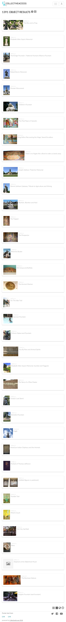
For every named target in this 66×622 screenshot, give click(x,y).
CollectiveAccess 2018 (16, 620)
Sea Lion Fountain (19, 317)
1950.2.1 (13, 511)
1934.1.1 (13, 445)
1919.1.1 (13, 184)
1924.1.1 (13, 331)
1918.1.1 (21, 168)
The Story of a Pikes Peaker (27, 382)
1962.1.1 (20, 592)
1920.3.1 (13, 249)
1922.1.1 (13, 298)
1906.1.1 (13, 37)
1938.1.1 (13, 462)
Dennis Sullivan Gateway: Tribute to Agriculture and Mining (31, 186)
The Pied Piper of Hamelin (28, 121)
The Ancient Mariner (25, 284)
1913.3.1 (27, 151)
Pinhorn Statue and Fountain (21, 333)
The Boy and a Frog (30, 23)
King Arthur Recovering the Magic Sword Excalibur (35, 137)
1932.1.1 (13, 413)
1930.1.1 (13, 396)
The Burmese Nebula (28, 578)
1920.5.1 (19, 266)
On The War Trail (16, 300)
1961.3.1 (24, 576)
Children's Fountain (25, 104)
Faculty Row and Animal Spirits (29, 349)
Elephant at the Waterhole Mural (25, 562)
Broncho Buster (16, 251)
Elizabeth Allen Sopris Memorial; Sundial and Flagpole (30, 366)
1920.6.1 (21, 282)
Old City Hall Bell (23, 529)
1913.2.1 (20, 135)
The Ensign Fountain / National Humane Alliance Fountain (30, 55)
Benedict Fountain (17, 415)
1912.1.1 (21, 102)
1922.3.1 (15, 315)
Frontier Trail (15, 496)
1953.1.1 (19, 527)
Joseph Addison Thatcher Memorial (30, 170)
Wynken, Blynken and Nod (27, 202)
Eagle (15, 431)
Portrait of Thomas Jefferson (21, 464)
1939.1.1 (21, 478)
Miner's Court (15, 513)
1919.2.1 (21, 200)
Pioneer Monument (17, 88)
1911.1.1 (13, 86)
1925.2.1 (21, 380)
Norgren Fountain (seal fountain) (29, 594)
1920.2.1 (21, 233)
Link (3, 616)
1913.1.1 (21, 119)
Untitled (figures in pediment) (28, 480)
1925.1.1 (13, 364)
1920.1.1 (13, 217)
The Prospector (23, 235)
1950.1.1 (13, 494)
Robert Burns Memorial (18, 72)
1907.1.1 (13, 53)
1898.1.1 (26, 21)
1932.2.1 (16, 429)
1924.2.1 (21, 347)
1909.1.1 (13, 70)
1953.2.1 (13, 543)
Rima (13, 545)
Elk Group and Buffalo (24, 268)
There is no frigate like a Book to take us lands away (43, 153)
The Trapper (14, 219)
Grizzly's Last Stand (17, 398)
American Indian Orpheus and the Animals (25, 447)
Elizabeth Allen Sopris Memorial (21, 39)
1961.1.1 (16, 560)
